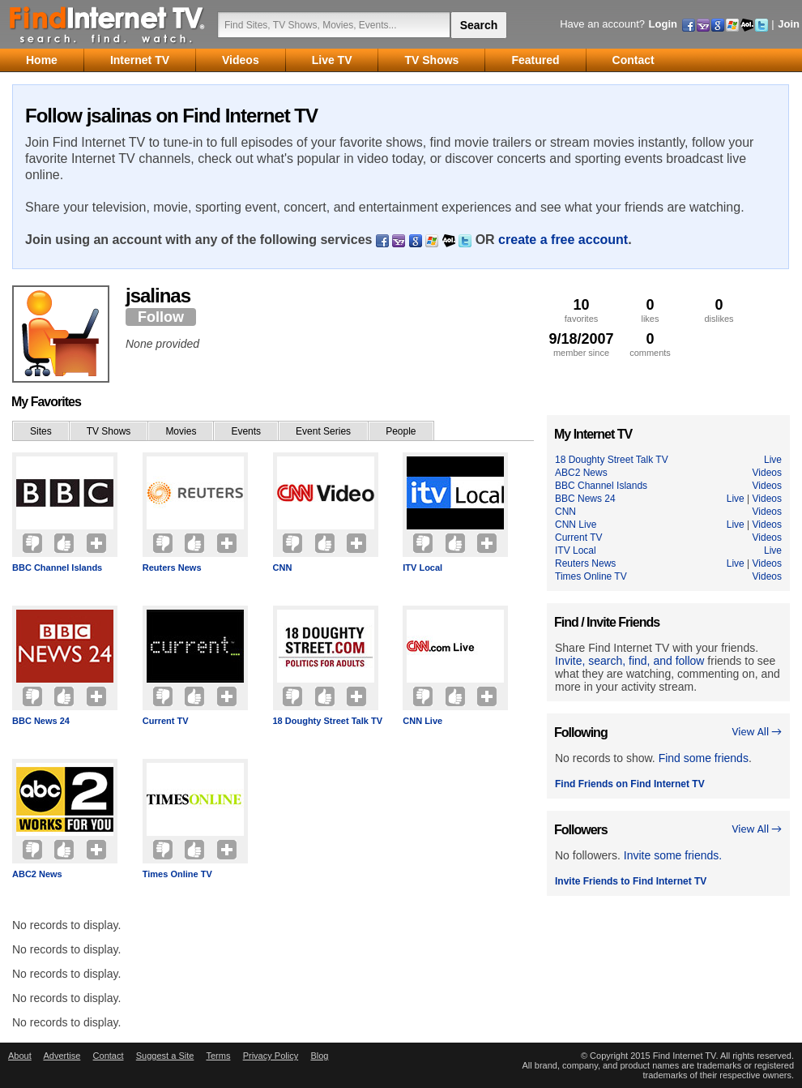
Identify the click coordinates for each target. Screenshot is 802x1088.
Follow (161, 317)
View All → (757, 732)
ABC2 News (37, 874)
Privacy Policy (270, 1055)
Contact (108, 1055)
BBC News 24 (41, 721)
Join (789, 24)
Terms (218, 1055)
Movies (180, 431)
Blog (319, 1055)
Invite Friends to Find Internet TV (630, 881)
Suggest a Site (165, 1055)
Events (246, 431)
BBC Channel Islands (57, 567)
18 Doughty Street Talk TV (328, 721)
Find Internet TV (107, 24)
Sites (41, 431)
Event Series (323, 431)
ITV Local (422, 567)
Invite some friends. (673, 855)
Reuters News (172, 567)
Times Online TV (177, 874)
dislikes (719, 310)
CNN (282, 567)
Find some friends (704, 758)
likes (650, 310)
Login (663, 24)
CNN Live (422, 721)
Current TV (166, 721)
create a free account (563, 239)
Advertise (61, 1055)
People (401, 431)
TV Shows (109, 431)
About (20, 1055)
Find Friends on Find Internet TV (630, 784)
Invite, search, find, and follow (629, 660)
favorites (581, 310)
